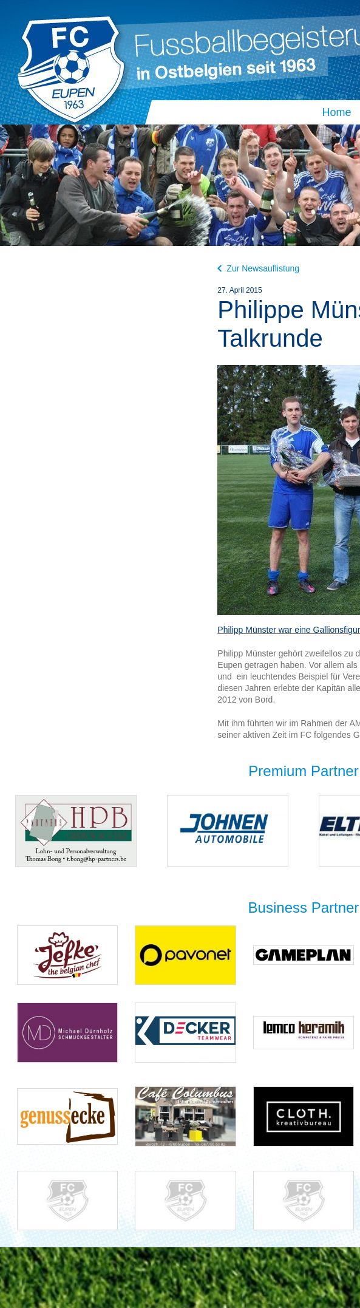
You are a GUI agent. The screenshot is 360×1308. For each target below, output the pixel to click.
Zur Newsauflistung (258, 268)
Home (336, 112)
